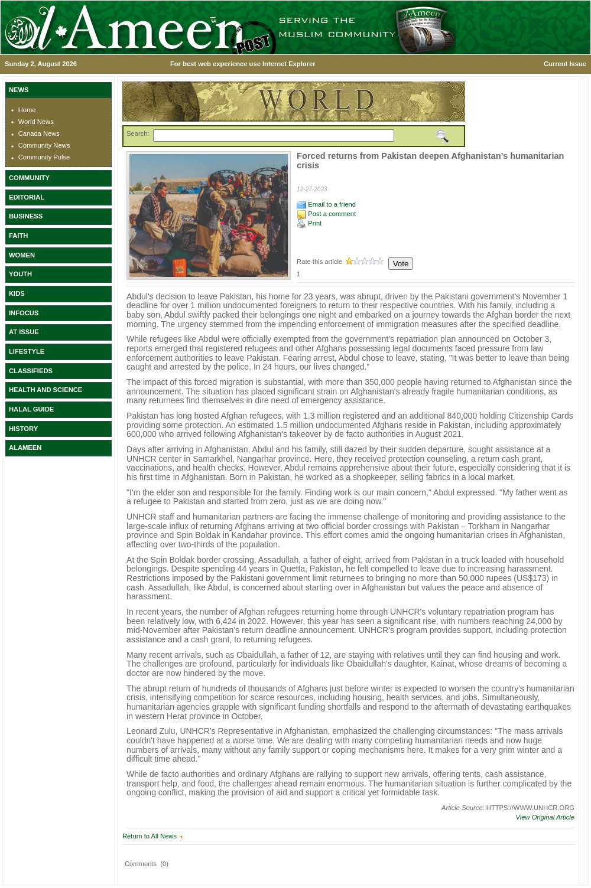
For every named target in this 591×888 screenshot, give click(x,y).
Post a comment (326, 213)
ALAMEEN (25, 447)
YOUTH (20, 274)
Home (27, 109)
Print (309, 223)
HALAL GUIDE (31, 409)
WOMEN (22, 255)
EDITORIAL (26, 197)
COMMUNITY (29, 177)
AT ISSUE (24, 331)
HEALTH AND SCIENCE (45, 389)
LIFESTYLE (26, 351)
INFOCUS (23, 312)
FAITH (18, 235)
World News (36, 121)
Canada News (39, 133)
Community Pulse (44, 157)
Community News (44, 145)
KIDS (17, 293)
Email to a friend (326, 204)
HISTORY (23, 428)
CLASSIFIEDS (31, 370)
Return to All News (149, 836)
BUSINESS (26, 216)
